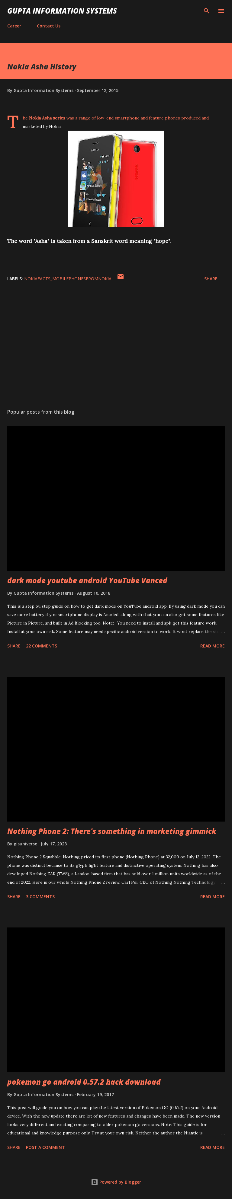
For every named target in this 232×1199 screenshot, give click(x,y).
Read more (212, 646)
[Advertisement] (116, 347)
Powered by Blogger (116, 1182)
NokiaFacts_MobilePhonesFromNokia (67, 278)
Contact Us (48, 26)
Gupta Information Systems (62, 11)
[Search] (206, 10)
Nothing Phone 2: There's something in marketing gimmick (111, 831)
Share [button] (211, 278)
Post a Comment (45, 1147)
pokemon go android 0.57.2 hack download (84, 1082)
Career (14, 26)
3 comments (40, 896)
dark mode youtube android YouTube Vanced (87, 580)
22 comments (41, 646)
